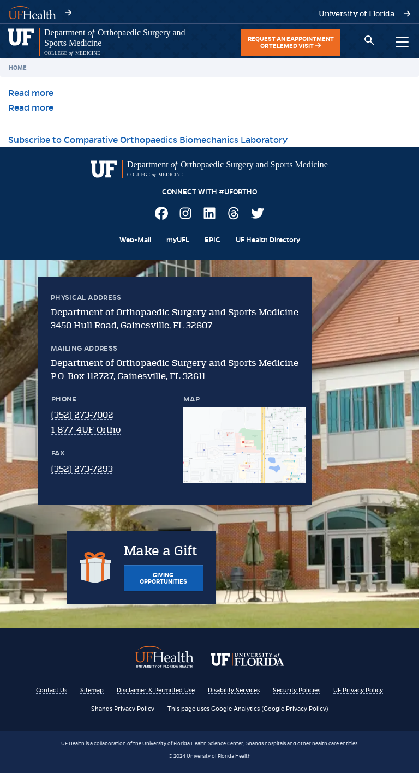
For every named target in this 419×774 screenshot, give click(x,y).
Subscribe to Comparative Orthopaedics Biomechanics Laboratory (148, 140)
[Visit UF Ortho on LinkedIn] (209, 215)
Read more (30, 93)
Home (18, 67)
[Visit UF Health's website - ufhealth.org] (32, 11)
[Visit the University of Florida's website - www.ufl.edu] (357, 13)
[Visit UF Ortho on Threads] (233, 215)
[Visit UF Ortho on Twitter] (257, 215)
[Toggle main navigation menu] (402, 42)
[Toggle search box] (369, 42)
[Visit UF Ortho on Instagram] (185, 215)
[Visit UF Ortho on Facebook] (161, 215)
